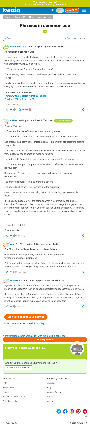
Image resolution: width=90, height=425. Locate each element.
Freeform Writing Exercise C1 (19, 99)
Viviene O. (16, 46)
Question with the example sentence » (47, 336)
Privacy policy (10, 423)
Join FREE (72, 10)
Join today (39, 323)
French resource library (14, 396)
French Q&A (20, 17)
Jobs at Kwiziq (54, 392)
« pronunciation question (15, 336)
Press (49, 396)
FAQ (5, 383)
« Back (8, 38)
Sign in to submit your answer (26, 316)
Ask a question (45, 339)
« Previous (70, 38)
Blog (49, 387)
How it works (9, 378)
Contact (50, 401)
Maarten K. (16, 280)
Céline (13, 120)
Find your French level (18, 367)
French (8, 17)
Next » (82, 38)
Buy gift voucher (10, 401)
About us (51, 383)
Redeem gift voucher (57, 378)
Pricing (6, 392)
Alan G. (14, 244)
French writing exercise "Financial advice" (25, 95)
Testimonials (8, 387)
